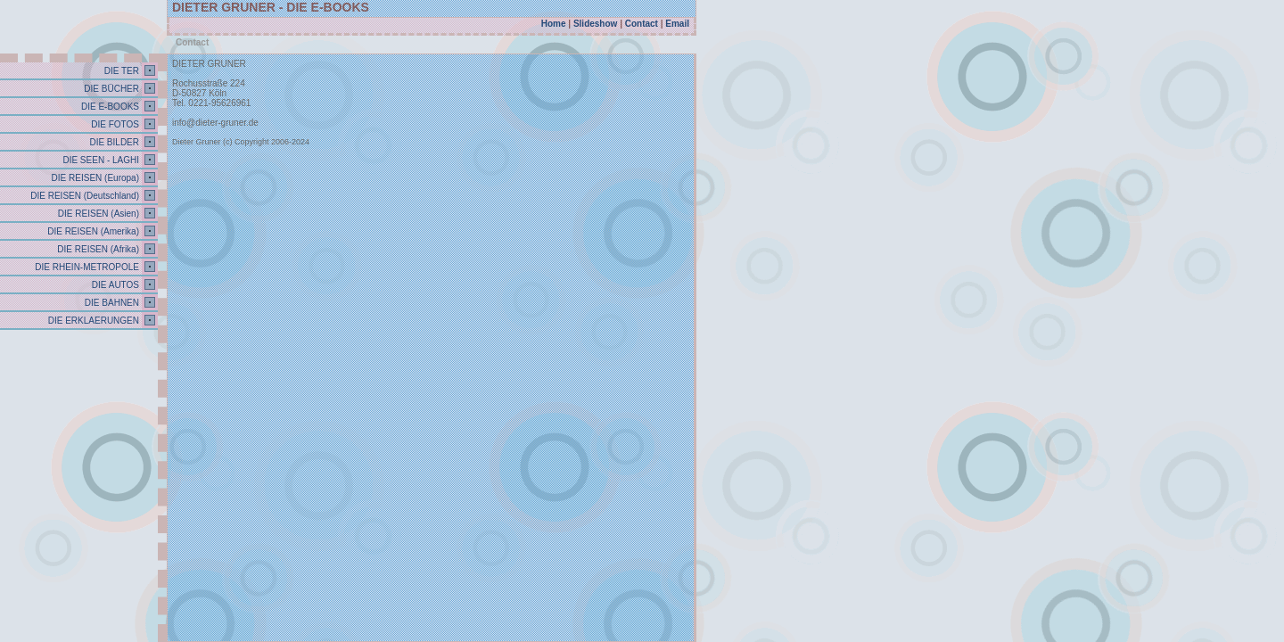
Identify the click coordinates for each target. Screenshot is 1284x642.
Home (553, 24)
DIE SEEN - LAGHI (100, 160)
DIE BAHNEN (110, 303)
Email (677, 24)
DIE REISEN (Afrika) (97, 249)
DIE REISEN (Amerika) (92, 231)
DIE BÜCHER (110, 89)
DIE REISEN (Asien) (97, 213)
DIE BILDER (113, 142)
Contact (641, 24)
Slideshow (595, 24)
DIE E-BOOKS (108, 106)
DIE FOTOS (114, 124)
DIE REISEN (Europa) (94, 178)
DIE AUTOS (114, 285)
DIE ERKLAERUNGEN (92, 320)
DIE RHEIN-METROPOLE (86, 267)
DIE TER (120, 71)
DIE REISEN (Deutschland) (84, 196)
